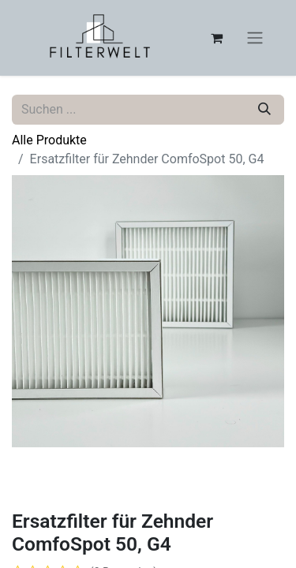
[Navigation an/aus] (255, 38)
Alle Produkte (49, 140)
